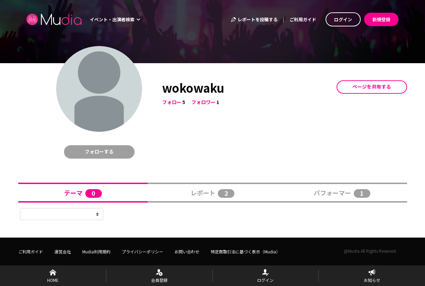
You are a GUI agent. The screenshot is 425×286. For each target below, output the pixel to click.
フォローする (99, 151)
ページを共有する (371, 86)
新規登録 (381, 19)
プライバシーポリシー (142, 251)
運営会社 (62, 251)
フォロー (171, 102)
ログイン (343, 19)
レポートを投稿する (254, 19)
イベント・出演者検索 (115, 19)
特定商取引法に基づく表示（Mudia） (245, 251)
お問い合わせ (186, 251)
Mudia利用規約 (96, 251)
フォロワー (203, 102)
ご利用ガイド (302, 19)
